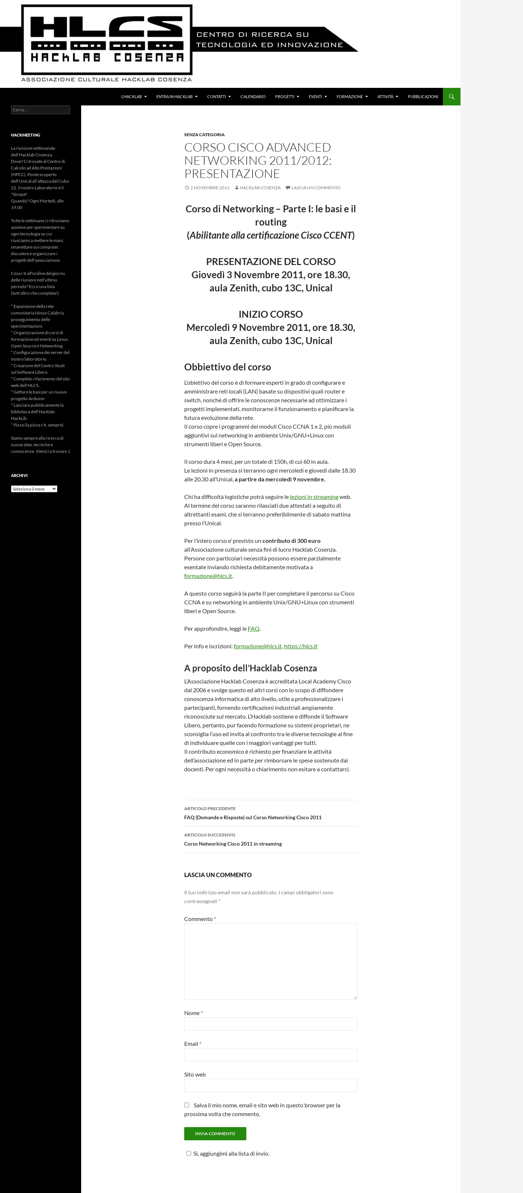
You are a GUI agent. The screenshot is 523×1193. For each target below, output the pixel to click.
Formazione (350, 96)
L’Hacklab (131, 96)
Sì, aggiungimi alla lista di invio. (226, 1153)
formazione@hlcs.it (208, 575)
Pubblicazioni (423, 96)
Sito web (195, 1074)
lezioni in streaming (314, 496)
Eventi (315, 96)
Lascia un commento (316, 187)
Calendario (253, 96)
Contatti (216, 96)
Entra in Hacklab (174, 96)
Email (192, 1043)
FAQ (253, 628)
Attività (385, 96)
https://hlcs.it (301, 645)
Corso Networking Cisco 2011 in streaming (270, 839)
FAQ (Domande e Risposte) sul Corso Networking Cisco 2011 (270, 812)
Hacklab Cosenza (260, 187)
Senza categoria (204, 134)
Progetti (284, 96)
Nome (193, 1012)
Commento (200, 918)
